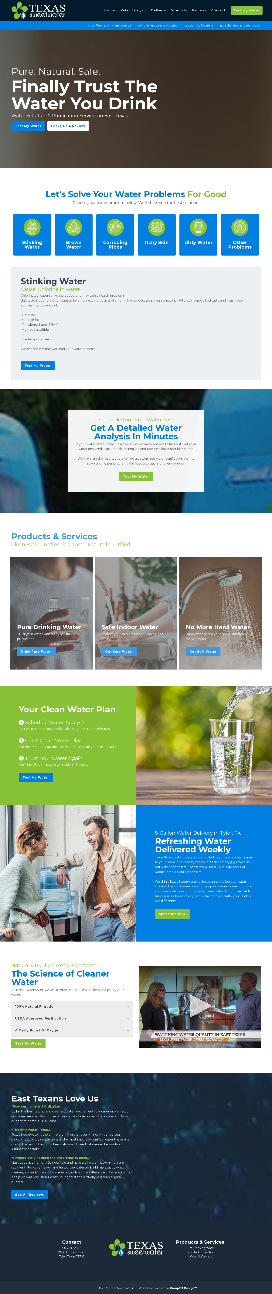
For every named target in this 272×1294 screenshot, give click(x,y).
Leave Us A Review (68, 126)
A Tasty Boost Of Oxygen (38, 1030)
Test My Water (246, 10)
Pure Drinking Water (200, 1248)
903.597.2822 (71, 1248)
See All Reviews (29, 1195)
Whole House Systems (158, 25)
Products (179, 10)
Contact (218, 10)
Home (109, 10)
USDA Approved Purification (40, 1018)
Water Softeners (199, 25)
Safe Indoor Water (200, 1252)
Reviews (199, 10)
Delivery (158, 10)
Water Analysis (133, 10)
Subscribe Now (172, 914)
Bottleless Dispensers (240, 25)
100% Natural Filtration (35, 1006)
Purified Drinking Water (110, 25)
